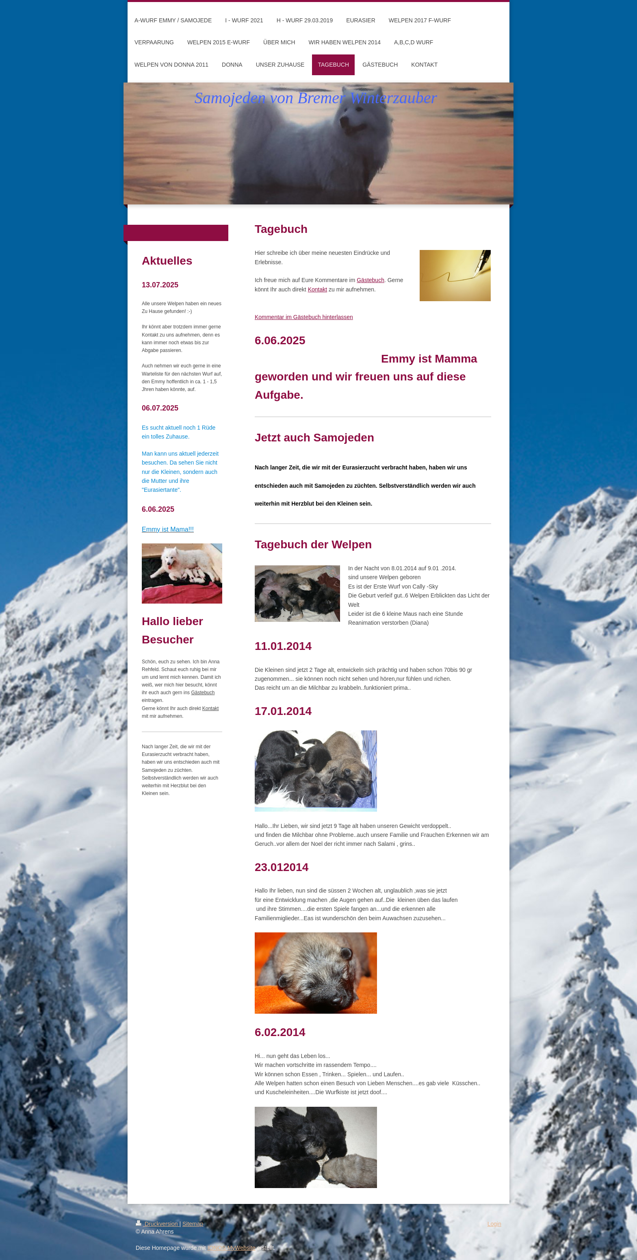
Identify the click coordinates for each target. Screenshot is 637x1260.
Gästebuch (370, 280)
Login (494, 1224)
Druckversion (157, 1224)
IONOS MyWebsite (232, 1248)
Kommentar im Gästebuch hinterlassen (304, 317)
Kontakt (317, 289)
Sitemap (192, 1224)
